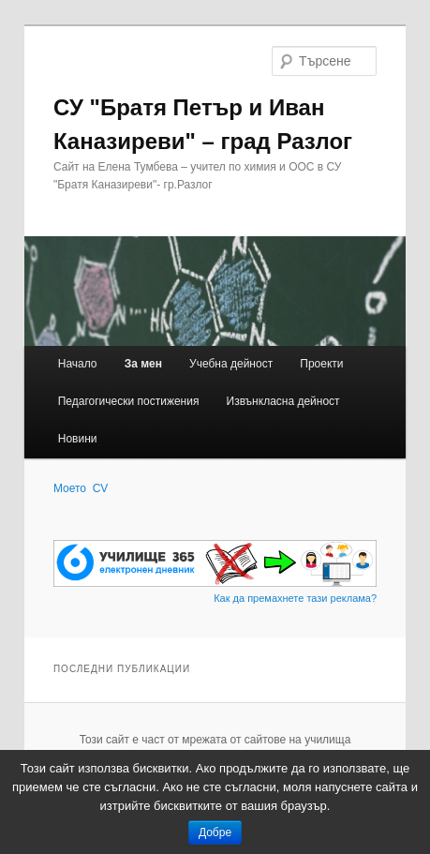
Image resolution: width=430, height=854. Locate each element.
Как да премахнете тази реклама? (295, 598)
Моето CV (80, 488)
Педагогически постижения (129, 401)
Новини (77, 438)
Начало (77, 363)
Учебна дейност (231, 363)
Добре (215, 832)
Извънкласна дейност (283, 401)
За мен (143, 363)
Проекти (321, 363)
